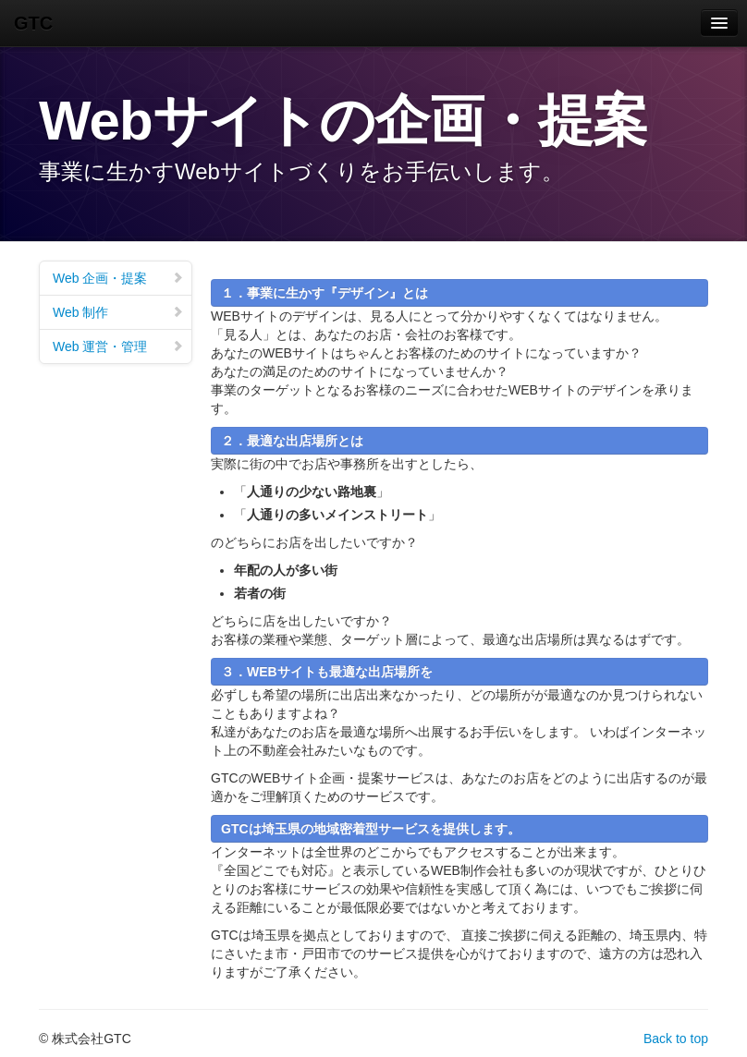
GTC (33, 23)
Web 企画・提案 (118, 278)
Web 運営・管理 (118, 346)
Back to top (675, 1038)
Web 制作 (118, 312)
